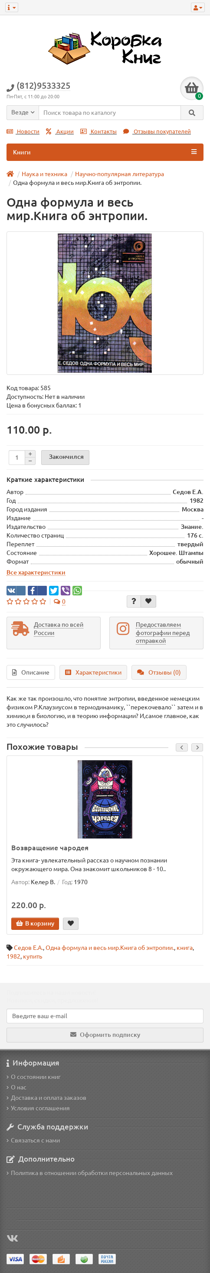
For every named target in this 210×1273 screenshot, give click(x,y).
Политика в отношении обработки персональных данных (90, 1172)
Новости (23, 131)
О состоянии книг (34, 1076)
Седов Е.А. (28, 947)
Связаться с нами (33, 1140)
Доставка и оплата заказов (46, 1097)
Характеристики (93, 672)
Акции (60, 131)
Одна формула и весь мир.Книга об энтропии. (110, 947)
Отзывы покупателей (157, 131)
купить (32, 956)
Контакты (98, 131)
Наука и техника (44, 173)
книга (185, 947)
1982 (13, 956)
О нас (16, 1087)
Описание (30, 672)
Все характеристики (36, 572)
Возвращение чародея (50, 848)
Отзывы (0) (159, 672)
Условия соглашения (38, 1108)
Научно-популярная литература (119, 173)
